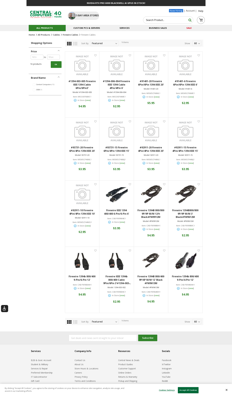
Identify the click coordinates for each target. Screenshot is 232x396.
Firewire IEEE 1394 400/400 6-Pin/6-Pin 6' (116, 212)
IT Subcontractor (39, 376)
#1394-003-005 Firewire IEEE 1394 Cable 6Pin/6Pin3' (82, 85)
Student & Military (39, 364)
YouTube (166, 376)
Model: (76, 92)
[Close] (227, 390)
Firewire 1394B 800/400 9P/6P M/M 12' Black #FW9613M (150, 280)
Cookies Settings (167, 390)
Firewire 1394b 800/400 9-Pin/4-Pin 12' (185, 278)
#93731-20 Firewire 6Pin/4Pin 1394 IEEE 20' (82, 149)
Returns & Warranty (127, 376)
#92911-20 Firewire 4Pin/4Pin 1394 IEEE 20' (151, 149)
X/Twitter (166, 364)
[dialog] (116, 390)
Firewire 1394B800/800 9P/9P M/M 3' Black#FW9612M (185, 214)
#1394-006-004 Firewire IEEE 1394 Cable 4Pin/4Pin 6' (116, 85)
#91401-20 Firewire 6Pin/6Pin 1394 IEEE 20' (151, 83)
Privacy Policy (81, 376)
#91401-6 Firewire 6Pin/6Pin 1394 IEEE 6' (185, 83)
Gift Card (35, 381)
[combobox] (168, 20)
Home (32, 34)
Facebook (166, 360)
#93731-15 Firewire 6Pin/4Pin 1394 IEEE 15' (116, 149)
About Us (79, 364)
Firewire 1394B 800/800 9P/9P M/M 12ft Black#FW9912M (150, 214)
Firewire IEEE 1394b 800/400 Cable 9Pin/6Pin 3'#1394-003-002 (117, 280)
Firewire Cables (71, 34)
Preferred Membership (42, 372)
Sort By (84, 43)
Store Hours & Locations (86, 368)
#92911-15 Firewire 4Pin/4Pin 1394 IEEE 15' (185, 149)
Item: (75, 97)
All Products (44, 34)
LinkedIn (166, 372)
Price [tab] (34, 51)
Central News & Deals (128, 360)
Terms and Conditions (85, 381)
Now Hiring (176, 10)
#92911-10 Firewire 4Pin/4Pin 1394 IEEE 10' (82, 212)
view (88, 100)
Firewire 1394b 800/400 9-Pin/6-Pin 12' (82, 278)
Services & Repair (39, 368)
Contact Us (80, 360)
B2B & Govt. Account (41, 360)
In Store (81, 100)
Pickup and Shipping (127, 381)
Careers (78, 372)
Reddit (165, 381)
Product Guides (125, 364)
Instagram (167, 368)
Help (200, 11)
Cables (56, 34)
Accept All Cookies (188, 390)
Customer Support (127, 368)
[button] (95, 55)
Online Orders (124, 372)
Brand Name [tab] (38, 77)
